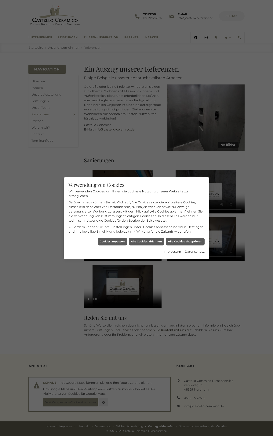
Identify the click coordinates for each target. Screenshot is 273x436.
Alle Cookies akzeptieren (185, 212)
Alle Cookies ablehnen (146, 212)
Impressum (172, 222)
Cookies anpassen (112, 212)
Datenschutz (195, 222)
